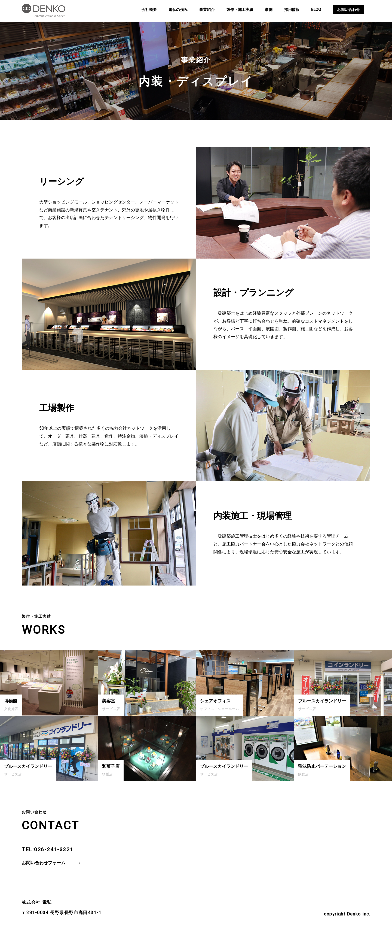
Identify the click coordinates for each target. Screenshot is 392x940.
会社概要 (149, 9)
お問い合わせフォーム (43, 862)
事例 (268, 9)
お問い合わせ (348, 9)
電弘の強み (178, 9)
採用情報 (291, 9)
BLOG (316, 9)
